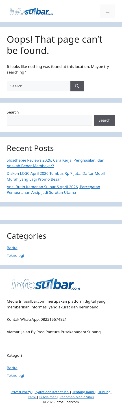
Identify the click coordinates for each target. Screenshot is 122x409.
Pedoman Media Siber (76, 397)
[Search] (77, 86)
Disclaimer (48, 397)
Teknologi (15, 255)
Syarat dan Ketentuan (52, 392)
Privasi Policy (21, 392)
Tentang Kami (83, 392)
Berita (12, 247)
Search (13, 112)
